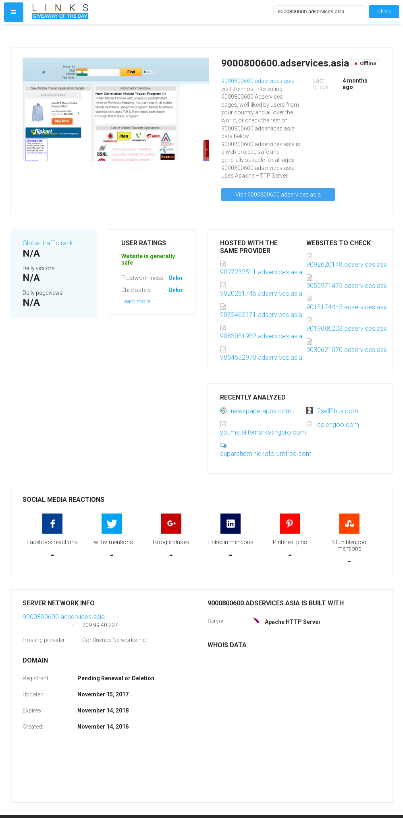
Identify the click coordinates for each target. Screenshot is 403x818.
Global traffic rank (48, 243)
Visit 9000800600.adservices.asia (278, 194)
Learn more (135, 301)
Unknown (180, 278)
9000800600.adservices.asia (258, 81)
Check (384, 11)
